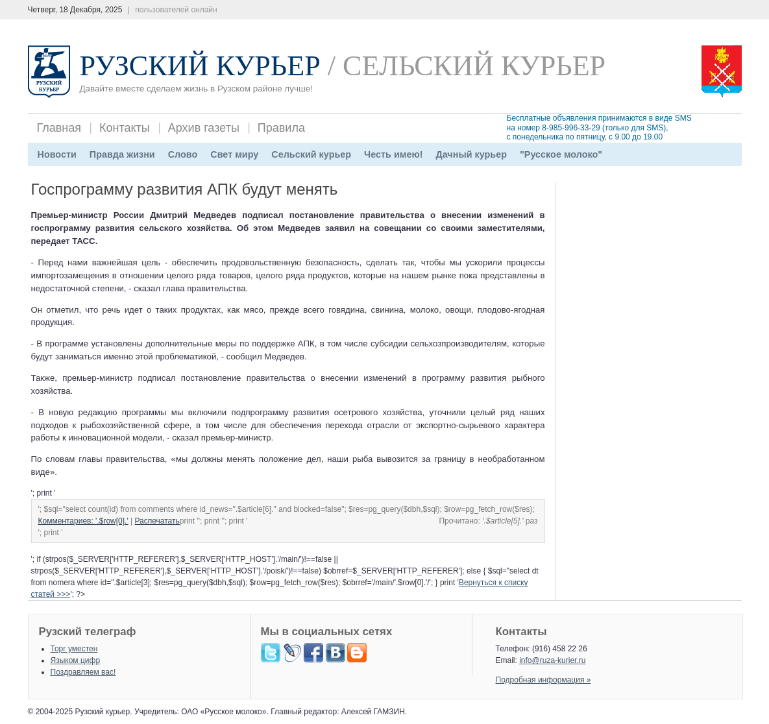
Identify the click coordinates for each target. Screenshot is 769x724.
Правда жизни (122, 154)
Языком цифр (76, 660)
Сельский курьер (311, 154)
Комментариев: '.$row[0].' (83, 520)
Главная (59, 127)
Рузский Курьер (200, 66)
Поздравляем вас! (83, 672)
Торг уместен (74, 648)
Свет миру (234, 154)
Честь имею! (393, 154)
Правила (281, 127)
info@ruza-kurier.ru (552, 660)
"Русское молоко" (561, 154)
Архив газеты (203, 127)
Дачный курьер (471, 154)
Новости (57, 154)
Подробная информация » (543, 679)
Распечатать (157, 520)
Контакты (124, 127)
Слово (183, 154)
